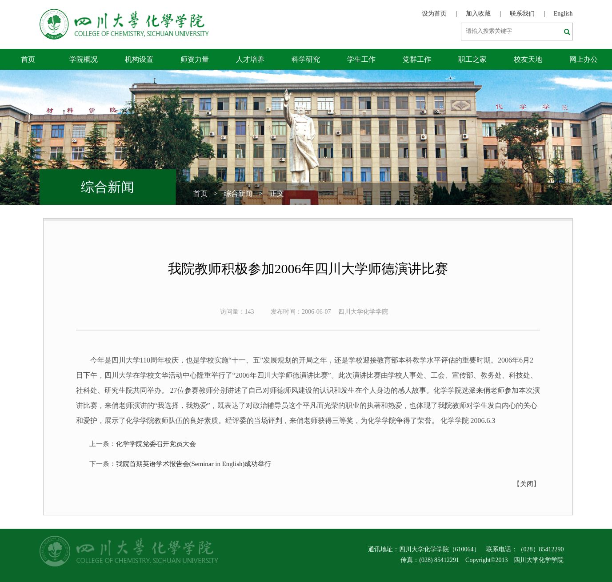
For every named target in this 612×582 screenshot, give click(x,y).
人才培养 (250, 59)
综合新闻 (238, 193)
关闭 (526, 483)
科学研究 (306, 59)
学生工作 (361, 59)
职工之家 (472, 59)
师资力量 (194, 59)
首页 (28, 59)
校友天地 (528, 59)
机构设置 (139, 59)
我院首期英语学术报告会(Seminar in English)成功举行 (194, 463)
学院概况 (83, 59)
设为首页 (434, 13)
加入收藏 (478, 13)
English (563, 13)
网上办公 (583, 59)
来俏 (483, 390)
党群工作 (417, 59)
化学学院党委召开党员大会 (156, 443)
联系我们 (522, 13)
